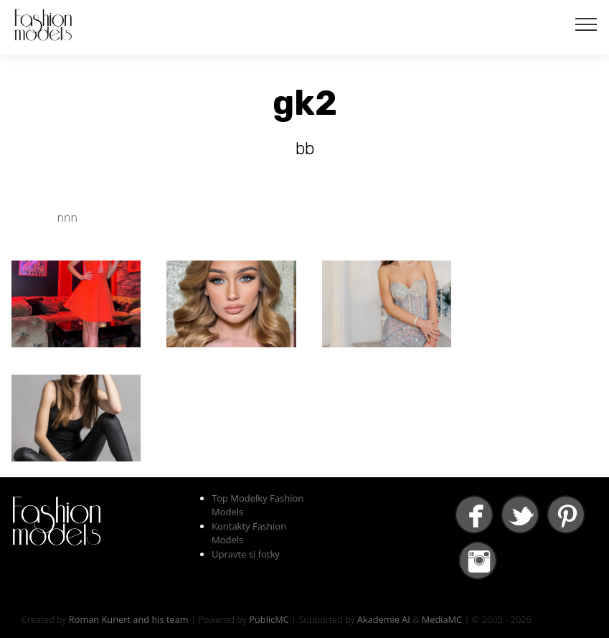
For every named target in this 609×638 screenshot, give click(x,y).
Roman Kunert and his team (129, 619)
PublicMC (269, 619)
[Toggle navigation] (586, 23)
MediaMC (442, 619)
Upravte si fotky (246, 554)
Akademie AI (383, 619)
